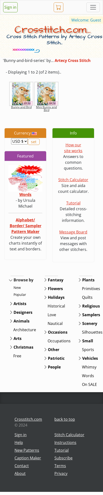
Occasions (57, 332)
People (54, 367)
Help (19, 442)
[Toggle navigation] (93, 7)
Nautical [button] (55, 323)
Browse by (23, 280)
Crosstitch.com (28, 419)
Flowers (55, 288)
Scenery (89, 323)
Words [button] (88, 375)
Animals (21, 321)
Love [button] (52, 314)
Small (87, 341)
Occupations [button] (59, 341)
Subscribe (63, 458)
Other (53, 349)
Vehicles (90, 358)
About (20, 473)
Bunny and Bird (21, 107)
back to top (64, 419)
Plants (88, 280)
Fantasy (55, 280)
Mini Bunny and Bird (46, 108)
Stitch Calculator (73, 179)
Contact (22, 465)
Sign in (10, 7)
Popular (20, 294)
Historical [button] (56, 306)
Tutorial (73, 203)
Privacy (60, 473)
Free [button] (17, 356)
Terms (60, 465)
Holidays (56, 297)
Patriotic (56, 358)
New (17, 287)
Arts (18, 338)
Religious (91, 306)
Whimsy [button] (89, 367)
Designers (23, 312)
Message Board (73, 232)
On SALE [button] (89, 384)
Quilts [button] (87, 297)
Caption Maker (28, 458)
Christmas (23, 347)
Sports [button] (88, 349)
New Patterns (27, 450)
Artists (20, 303)
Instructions (65, 442)
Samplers (91, 314)
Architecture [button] (24, 329)
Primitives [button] (91, 288)
